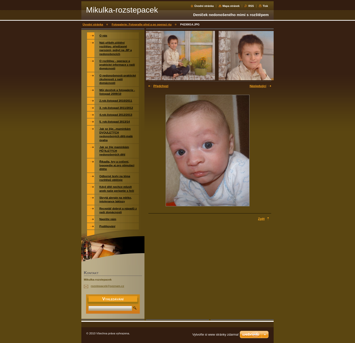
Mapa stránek (231, 5)
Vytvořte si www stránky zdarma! (215, 334)
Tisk (265, 5)
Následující (257, 86)
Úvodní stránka (204, 5)
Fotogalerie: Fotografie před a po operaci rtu (142, 24)
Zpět (261, 219)
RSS (251, 5)
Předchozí (160, 86)
